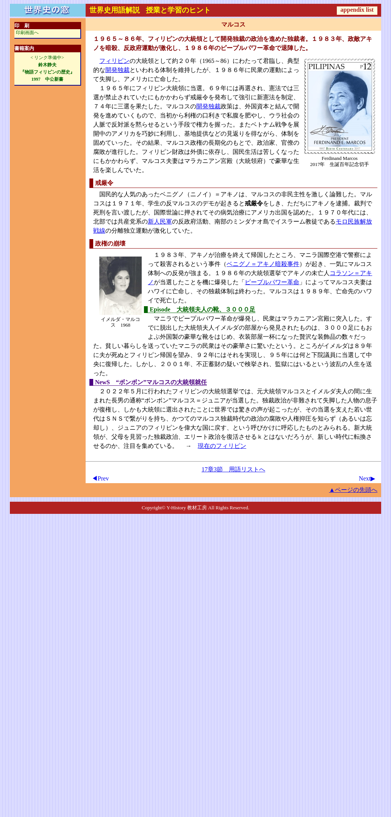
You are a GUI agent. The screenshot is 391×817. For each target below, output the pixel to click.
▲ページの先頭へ (353, 490)
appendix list (357, 9)
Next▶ (367, 478)
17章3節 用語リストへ (233, 469)
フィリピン (114, 61)
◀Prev (100, 478)
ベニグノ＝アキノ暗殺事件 (263, 264)
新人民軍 (160, 221)
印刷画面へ (27, 32)
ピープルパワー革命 (272, 282)
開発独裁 (117, 70)
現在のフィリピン (222, 446)
